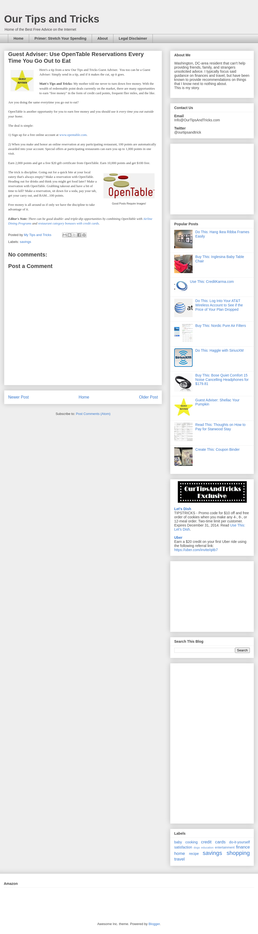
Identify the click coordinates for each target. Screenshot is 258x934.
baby (178, 842)
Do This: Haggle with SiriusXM (219, 350)
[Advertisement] (212, 595)
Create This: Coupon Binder (217, 449)
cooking (191, 842)
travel (179, 859)
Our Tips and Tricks (51, 19)
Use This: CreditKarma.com (212, 282)
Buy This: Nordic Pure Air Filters (220, 326)
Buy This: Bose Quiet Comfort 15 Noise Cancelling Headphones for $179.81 (222, 379)
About (102, 38)
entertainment (224, 847)
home (179, 853)
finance (243, 847)
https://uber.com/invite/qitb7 (196, 550)
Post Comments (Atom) (93, 414)
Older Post (148, 397)
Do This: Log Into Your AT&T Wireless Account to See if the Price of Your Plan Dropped (219, 305)
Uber (178, 537)
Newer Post (18, 397)
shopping (238, 853)
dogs (197, 847)
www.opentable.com (73, 135)
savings (25, 242)
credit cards (213, 842)
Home (19, 38)
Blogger (154, 924)
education (207, 847)
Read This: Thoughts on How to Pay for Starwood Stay (220, 427)
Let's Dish (182, 509)
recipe (194, 854)
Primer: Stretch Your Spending (60, 38)
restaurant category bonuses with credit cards (68, 223)
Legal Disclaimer (133, 38)
